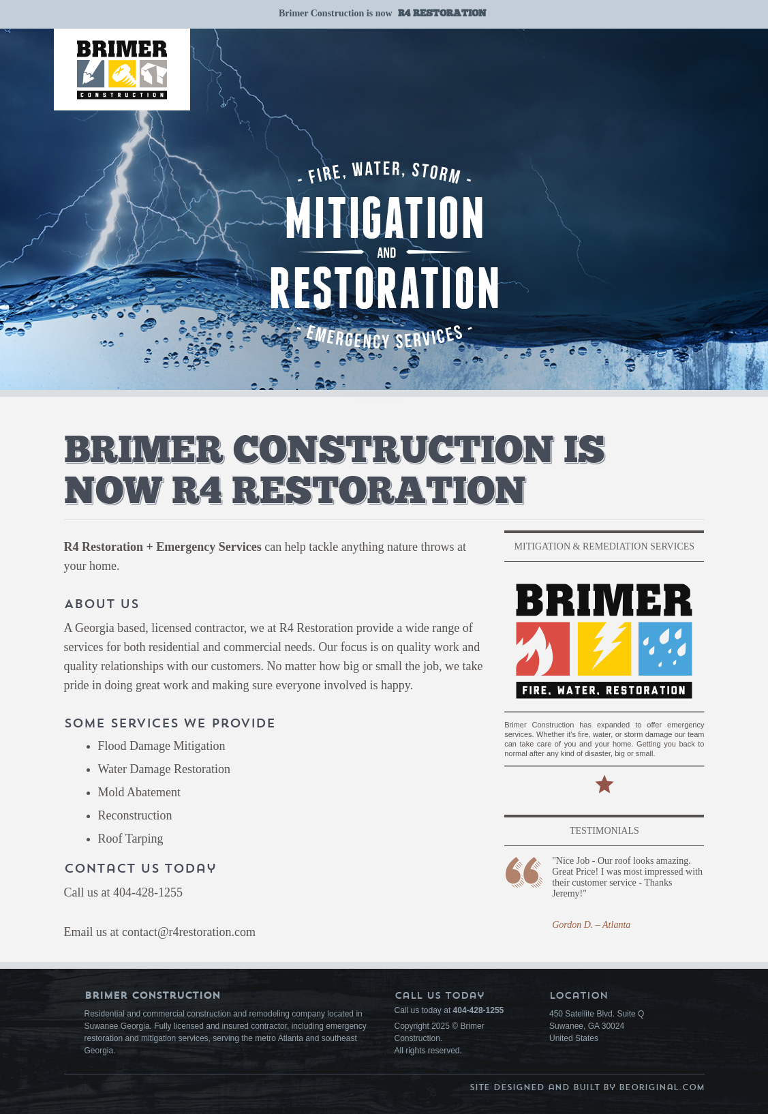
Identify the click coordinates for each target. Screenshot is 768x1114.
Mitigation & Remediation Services (604, 546)
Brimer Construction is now (382, 13)
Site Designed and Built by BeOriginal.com (587, 1087)
